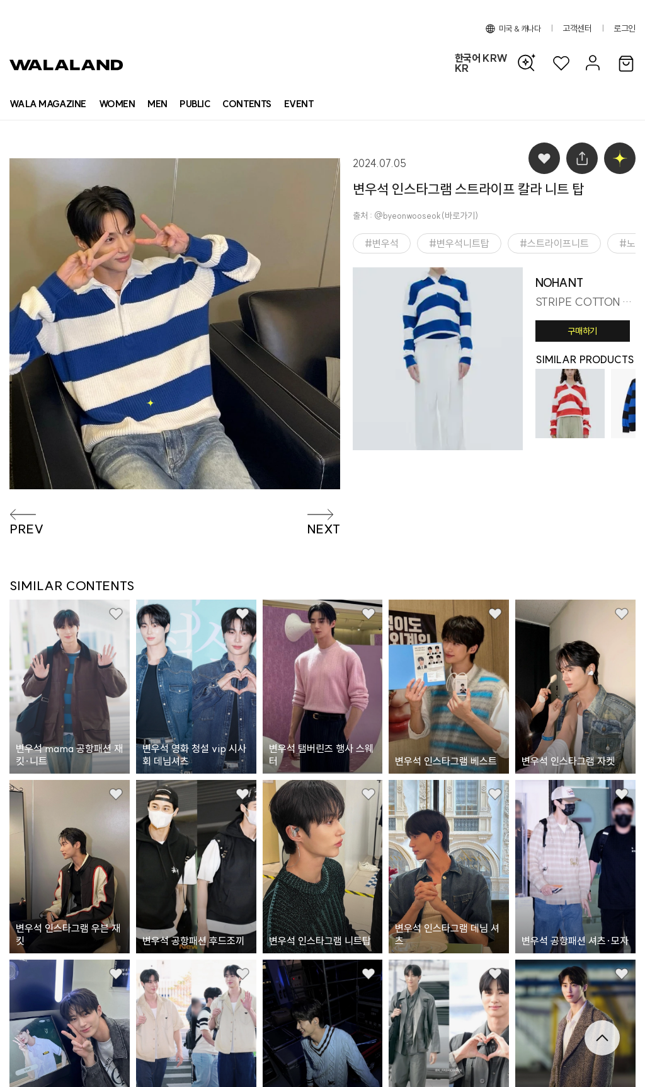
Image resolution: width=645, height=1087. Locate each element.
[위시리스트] (561, 63)
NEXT (323, 529)
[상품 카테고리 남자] (157, 104)
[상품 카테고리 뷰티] (195, 104)
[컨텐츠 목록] (246, 104)
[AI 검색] (529, 63)
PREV (26, 529)
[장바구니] (626, 64)
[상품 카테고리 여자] (117, 104)
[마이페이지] (591, 63)
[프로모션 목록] (299, 104)
